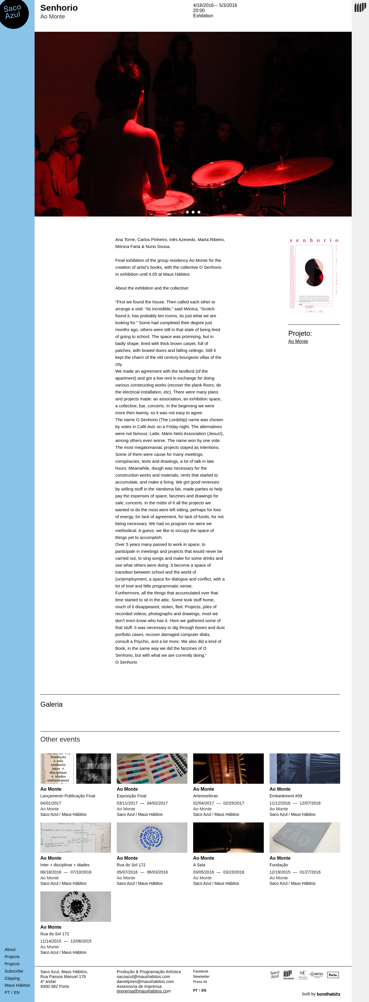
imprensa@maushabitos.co (142, 991)
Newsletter (201, 977)
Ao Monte (298, 341)
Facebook (200, 971)
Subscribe (14, 971)
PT (195, 990)
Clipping (12, 978)
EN (204, 990)
